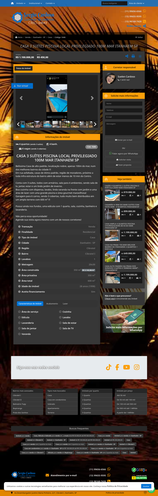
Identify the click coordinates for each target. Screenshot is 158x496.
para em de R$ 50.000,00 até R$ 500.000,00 (64, 436)
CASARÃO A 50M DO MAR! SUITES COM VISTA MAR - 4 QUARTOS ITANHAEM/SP (122, 205)
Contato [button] (49, 3)
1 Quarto (86, 395)
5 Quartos (86, 412)
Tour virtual (21, 85)
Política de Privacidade (117, 486)
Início (19, 37)
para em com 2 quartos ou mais (97, 453)
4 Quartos (86, 408)
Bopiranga (17, 408)
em (35, 440)
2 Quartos (86, 399)
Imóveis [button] (19, 3)
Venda (28, 37)
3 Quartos (86, 404)
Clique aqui (110, 298)
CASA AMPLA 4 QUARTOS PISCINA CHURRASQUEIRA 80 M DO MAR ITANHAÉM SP (120, 225)
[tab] (23, 68)
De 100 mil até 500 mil (126, 404)
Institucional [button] (34, 3)
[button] (22, 98)
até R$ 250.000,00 (113, 440)
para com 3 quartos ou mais (70, 444)
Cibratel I (17, 395)
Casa (50, 37)
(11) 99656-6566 (133, 11)
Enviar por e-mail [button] (123, 140)
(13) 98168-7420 (133, 21)
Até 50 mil (121, 395)
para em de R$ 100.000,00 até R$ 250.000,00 (56, 448)
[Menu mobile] (12, 3)
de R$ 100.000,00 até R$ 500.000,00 (85, 440)
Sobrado (51, 404)
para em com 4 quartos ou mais (112, 448)
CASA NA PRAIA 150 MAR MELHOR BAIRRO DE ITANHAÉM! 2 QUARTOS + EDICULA (121, 247)
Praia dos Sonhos (20, 412)
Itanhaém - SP (39, 37)
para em (127, 436)
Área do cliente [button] (135, 3)
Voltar (139, 37)
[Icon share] (108, 367)
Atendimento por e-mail (61, 475)
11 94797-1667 (124, 80)
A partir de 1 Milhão (125, 412)
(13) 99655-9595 (133, 16)
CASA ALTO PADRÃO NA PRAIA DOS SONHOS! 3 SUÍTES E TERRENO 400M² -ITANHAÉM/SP (122, 268)
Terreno (51, 412)
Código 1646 (60, 37)
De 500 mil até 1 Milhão (127, 408)
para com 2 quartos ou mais (37, 444)
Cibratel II (17, 399)
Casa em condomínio (57, 399)
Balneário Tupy (19, 404)
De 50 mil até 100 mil (126, 399)
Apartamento (53, 408)
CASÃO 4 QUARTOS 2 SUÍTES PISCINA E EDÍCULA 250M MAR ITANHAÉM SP (122, 186)
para (23, 436)
